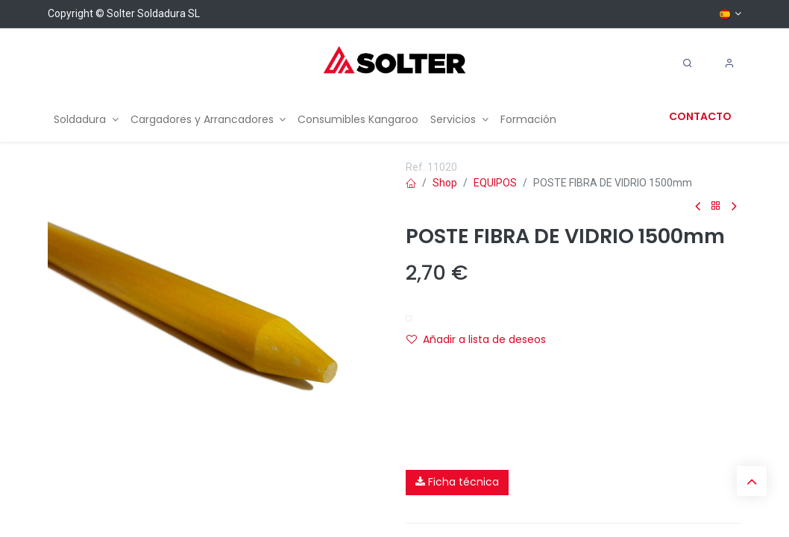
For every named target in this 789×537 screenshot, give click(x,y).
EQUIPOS (495, 183)
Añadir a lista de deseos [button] (476, 339)
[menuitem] (86, 120)
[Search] (688, 63)
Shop (445, 183)
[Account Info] (729, 63)
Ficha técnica (457, 481)
